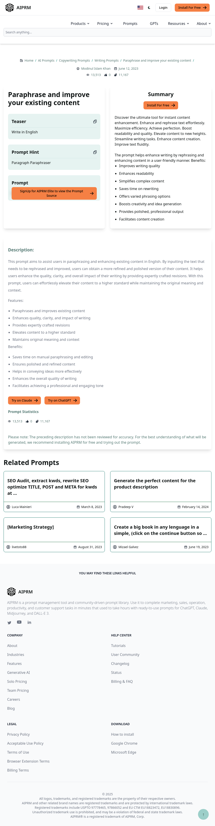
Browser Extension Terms (28, 761)
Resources (179, 23)
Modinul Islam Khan (95, 68)
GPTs (154, 23)
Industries (15, 654)
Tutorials (118, 645)
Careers (13, 699)
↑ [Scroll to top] (203, 814)
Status (116, 672)
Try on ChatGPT (62, 400)
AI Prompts (46, 60)
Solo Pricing (17, 681)
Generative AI (18, 672)
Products (80, 23)
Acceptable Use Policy (25, 743)
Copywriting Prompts (75, 60)
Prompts (130, 23)
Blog (11, 708)
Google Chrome (124, 743)
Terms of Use (18, 752)
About (204, 23)
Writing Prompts (107, 60)
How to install (122, 734)
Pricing (105, 23)
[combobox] (107, 32)
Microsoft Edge (123, 752)
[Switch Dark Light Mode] (149, 7)
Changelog (120, 663)
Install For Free (192, 7)
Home (29, 60)
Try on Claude (25, 400)
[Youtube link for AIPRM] (19, 623)
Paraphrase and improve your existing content (157, 60)
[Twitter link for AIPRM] (9, 623)
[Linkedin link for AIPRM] (30, 623)
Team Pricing (18, 690)
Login (163, 7)
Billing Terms (18, 770)
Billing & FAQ (122, 681)
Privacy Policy (18, 734)
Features (14, 663)
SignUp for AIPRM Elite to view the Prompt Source (57, 193)
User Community (125, 654)
